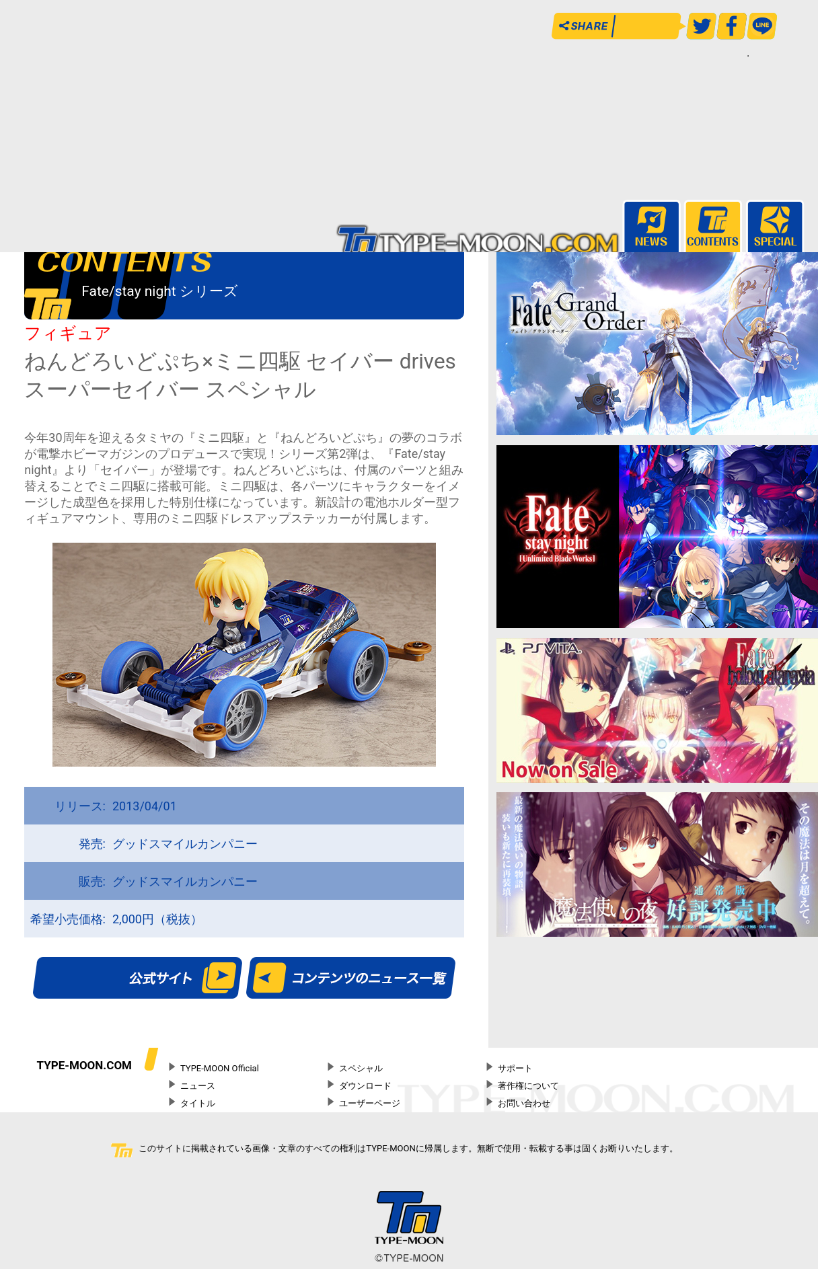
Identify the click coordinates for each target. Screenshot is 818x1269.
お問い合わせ (524, 1103)
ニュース (197, 1086)
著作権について (528, 1086)
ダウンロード (365, 1086)
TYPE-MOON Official (219, 1068)
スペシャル (361, 1068)
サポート (515, 1068)
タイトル (197, 1103)
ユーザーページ (369, 1103)
